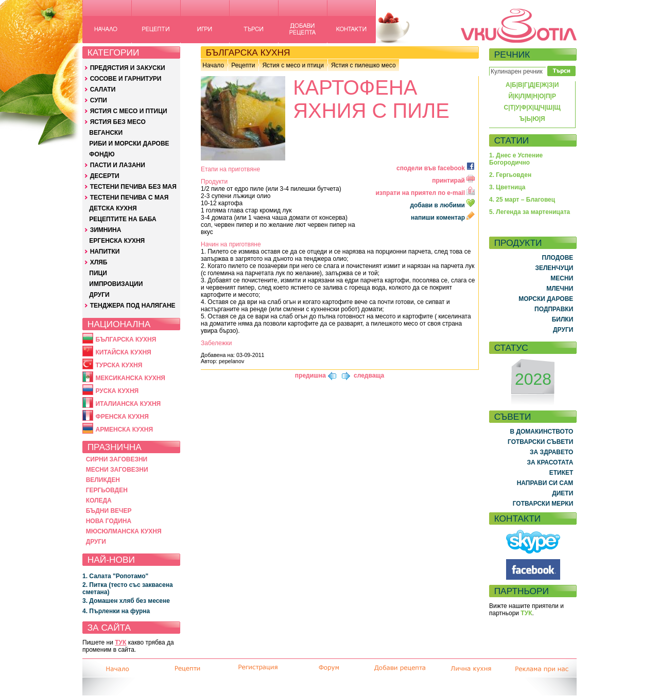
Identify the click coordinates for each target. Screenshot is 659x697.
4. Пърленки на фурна (116, 611)
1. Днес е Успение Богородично (516, 159)
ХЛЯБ (99, 262)
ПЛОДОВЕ (558, 257)
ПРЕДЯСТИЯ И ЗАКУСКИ (127, 68)
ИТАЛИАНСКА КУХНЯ (128, 403)
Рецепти (243, 65)
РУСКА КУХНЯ (116, 391)
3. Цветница (507, 187)
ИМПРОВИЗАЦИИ (116, 284)
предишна (310, 375)
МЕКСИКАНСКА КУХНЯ (130, 378)
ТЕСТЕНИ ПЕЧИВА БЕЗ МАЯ (133, 186)
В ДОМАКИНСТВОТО (541, 431)
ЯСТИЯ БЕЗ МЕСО (118, 122)
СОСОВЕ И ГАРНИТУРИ (126, 78)
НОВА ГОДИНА (108, 521)
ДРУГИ (99, 294)
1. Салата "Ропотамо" (115, 576)
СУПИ (98, 100)
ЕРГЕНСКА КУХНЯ (117, 240)
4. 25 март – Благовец (522, 199)
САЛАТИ (103, 89)
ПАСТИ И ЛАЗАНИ (117, 165)
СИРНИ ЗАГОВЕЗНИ (117, 459)
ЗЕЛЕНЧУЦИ (554, 268)
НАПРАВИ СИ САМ (545, 483)
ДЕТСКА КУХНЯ (112, 208)
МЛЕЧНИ (559, 288)
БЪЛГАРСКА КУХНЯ (125, 339)
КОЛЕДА (99, 500)
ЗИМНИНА (106, 230)
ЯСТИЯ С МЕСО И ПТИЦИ (128, 111)
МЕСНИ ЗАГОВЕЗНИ (117, 469)
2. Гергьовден (510, 174)
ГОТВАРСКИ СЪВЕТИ (540, 441)
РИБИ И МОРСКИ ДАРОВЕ (129, 143)
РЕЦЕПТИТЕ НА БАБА (122, 219)
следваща (369, 375)
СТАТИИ (511, 140)
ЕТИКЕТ (561, 472)
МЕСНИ (561, 278)
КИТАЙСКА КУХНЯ (123, 352)
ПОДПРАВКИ (553, 309)
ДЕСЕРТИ (104, 176)
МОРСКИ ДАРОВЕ (545, 298)
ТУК (120, 642)
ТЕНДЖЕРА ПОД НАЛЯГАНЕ (133, 305)
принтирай (453, 180)
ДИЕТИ (562, 493)
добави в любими (443, 205)
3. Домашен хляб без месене (126, 600)
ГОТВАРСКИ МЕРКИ (543, 503)
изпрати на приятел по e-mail (425, 192)
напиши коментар (443, 217)
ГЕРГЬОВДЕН (107, 490)
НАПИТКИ (105, 251)
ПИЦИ (98, 273)
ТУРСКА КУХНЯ (118, 365)
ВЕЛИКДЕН (103, 480)
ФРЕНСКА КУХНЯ (121, 416)
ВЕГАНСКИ (106, 132)
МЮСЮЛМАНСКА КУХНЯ (124, 531)
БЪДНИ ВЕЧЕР (109, 510)
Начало (213, 65)
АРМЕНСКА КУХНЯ (124, 429)
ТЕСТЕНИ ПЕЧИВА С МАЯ (129, 197)
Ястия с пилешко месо (363, 65)
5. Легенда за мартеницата (529, 212)
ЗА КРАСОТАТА (550, 462)
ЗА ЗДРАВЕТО (551, 452)
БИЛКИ (563, 319)
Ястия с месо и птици (292, 65)
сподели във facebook (435, 168)
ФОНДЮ (101, 154)
